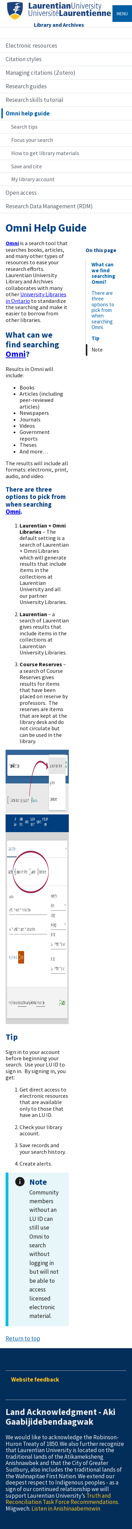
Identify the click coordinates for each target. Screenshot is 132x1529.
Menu (122, 13)
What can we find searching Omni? (103, 273)
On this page (101, 250)
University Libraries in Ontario (36, 297)
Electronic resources (31, 45)
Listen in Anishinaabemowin (65, 1508)
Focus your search (32, 139)
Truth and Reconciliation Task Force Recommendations (62, 1499)
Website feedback (35, 1379)
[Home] (59, 19)
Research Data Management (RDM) (49, 206)
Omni (13, 512)
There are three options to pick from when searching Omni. (102, 310)
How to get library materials (45, 153)
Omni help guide (28, 113)
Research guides (26, 86)
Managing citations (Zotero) (40, 73)
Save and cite (26, 166)
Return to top (23, 1338)
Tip (95, 338)
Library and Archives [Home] (59, 24)
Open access (21, 192)
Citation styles (24, 59)
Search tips (24, 126)
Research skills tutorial (34, 100)
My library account (33, 179)
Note (97, 349)
